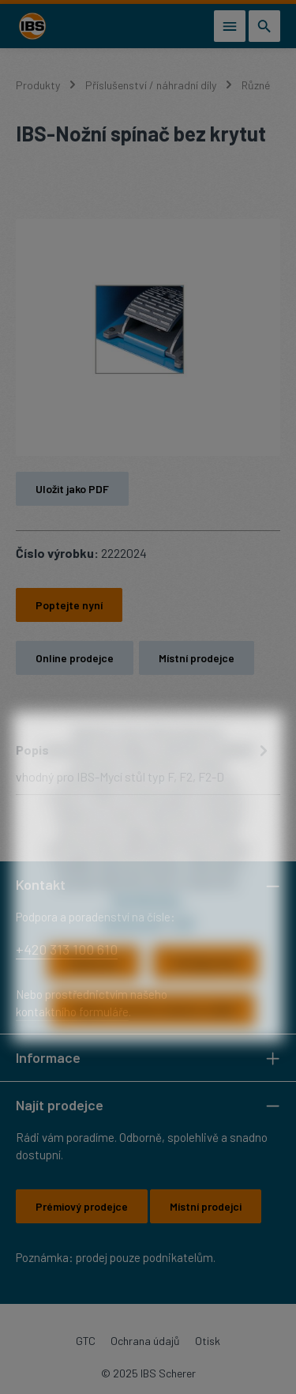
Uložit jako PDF (72, 488)
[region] (148, 337)
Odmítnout (93, 988)
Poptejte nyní (69, 605)
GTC (86, 1340)
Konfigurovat (205, 988)
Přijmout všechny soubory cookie (152, 1035)
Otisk (207, 1340)
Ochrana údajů (145, 1340)
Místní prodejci (206, 1206)
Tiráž (181, 947)
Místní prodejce (196, 658)
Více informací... (148, 924)
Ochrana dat (133, 947)
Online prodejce (75, 658)
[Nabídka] (229, 26)
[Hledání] (264, 26)
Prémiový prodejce (82, 1206)
